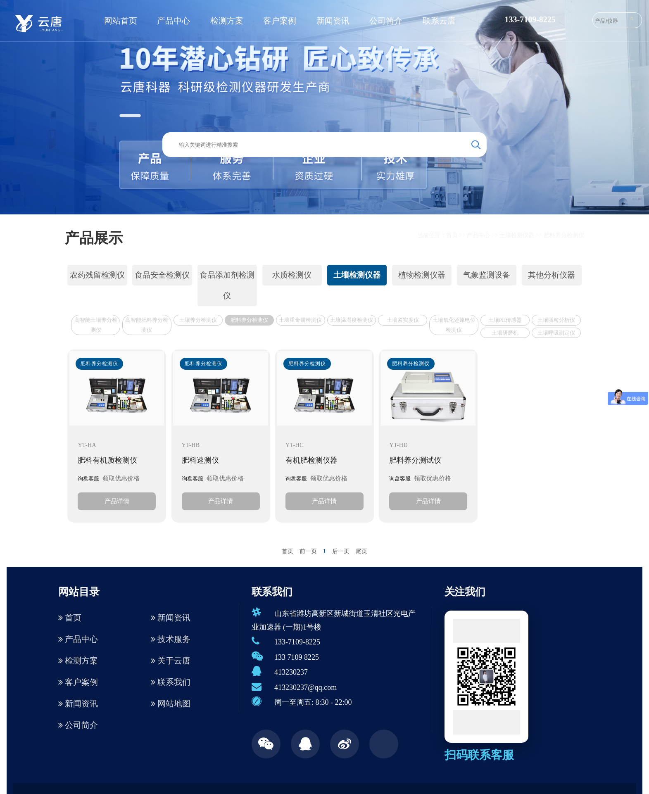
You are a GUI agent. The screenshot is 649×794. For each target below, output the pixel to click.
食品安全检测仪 (162, 275)
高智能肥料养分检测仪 (146, 325)
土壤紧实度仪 (403, 320)
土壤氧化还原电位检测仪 (454, 325)
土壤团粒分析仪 (556, 320)
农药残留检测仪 (97, 275)
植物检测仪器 (421, 275)
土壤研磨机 (505, 333)
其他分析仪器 (551, 275)
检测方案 (226, 20)
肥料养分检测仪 (564, 235)
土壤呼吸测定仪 (556, 333)
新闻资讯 (332, 20)
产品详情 (117, 500)
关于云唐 (170, 660)
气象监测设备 (486, 275)
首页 (452, 235)
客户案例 (279, 20)
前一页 (308, 551)
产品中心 (173, 20)
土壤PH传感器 (505, 320)
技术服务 (170, 639)
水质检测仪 (291, 275)
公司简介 (385, 20)
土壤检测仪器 (516, 235)
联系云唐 (439, 20)
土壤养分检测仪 (198, 320)
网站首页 (120, 20)
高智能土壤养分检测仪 (95, 325)
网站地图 (170, 703)
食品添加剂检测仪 (227, 285)
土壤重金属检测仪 (300, 320)
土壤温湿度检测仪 (351, 320)
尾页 (361, 551)
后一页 (340, 551)
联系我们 (170, 682)
